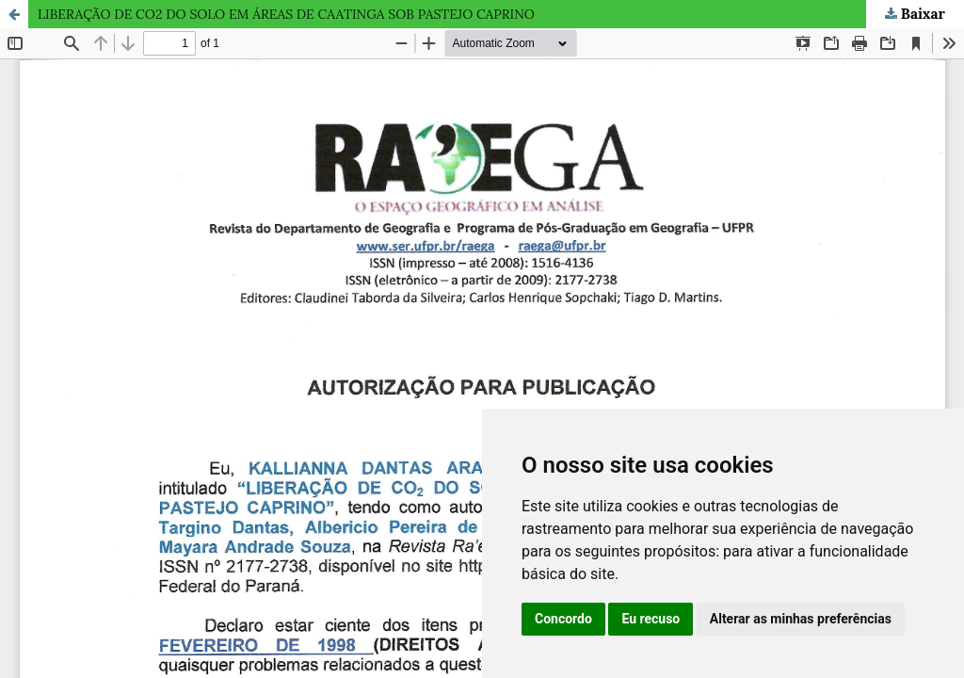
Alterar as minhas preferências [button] (801, 618)
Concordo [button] (563, 618)
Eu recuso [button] (650, 618)
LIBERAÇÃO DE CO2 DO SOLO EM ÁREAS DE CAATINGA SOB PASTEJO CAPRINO (286, 14)
